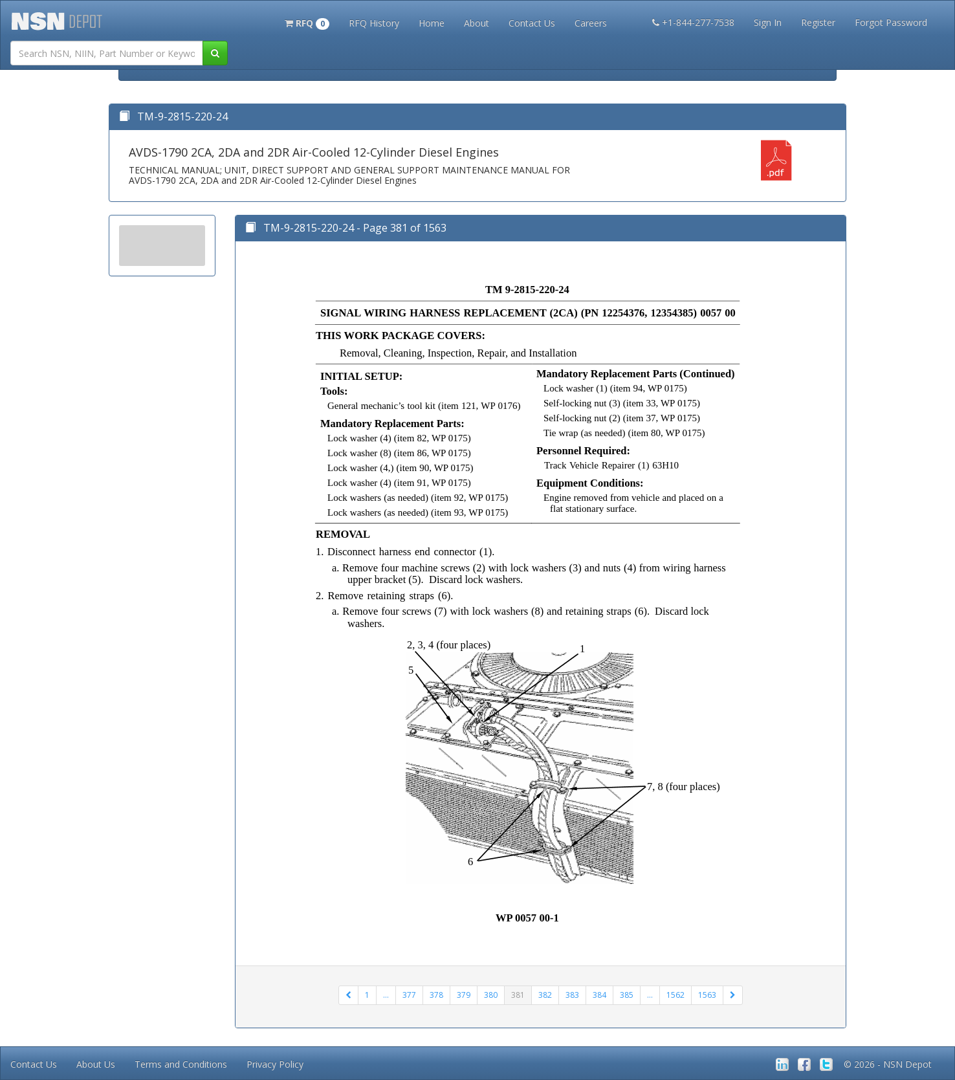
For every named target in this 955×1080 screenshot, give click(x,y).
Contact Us (532, 23)
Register (818, 22)
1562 (675, 994)
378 (436, 994)
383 (572, 994)
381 (518, 994)
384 (599, 994)
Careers (591, 23)
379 (463, 994)
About (476, 23)
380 (491, 994)
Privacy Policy (275, 1064)
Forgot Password (891, 22)
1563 (707, 994)
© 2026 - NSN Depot (888, 1064)
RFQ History (374, 23)
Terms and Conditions (181, 1064)
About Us (95, 1064)
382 (545, 994)
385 (626, 994)
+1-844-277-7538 (693, 22)
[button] (307, 22)
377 (409, 994)
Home (432, 23)
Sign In (768, 22)
